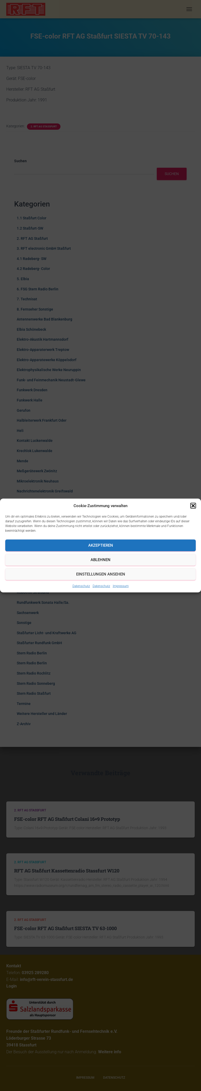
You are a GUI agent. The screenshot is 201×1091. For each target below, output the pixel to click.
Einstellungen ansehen (100, 574)
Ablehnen (100, 559)
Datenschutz (81, 586)
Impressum (121, 586)
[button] (193, 505)
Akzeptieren (100, 545)
